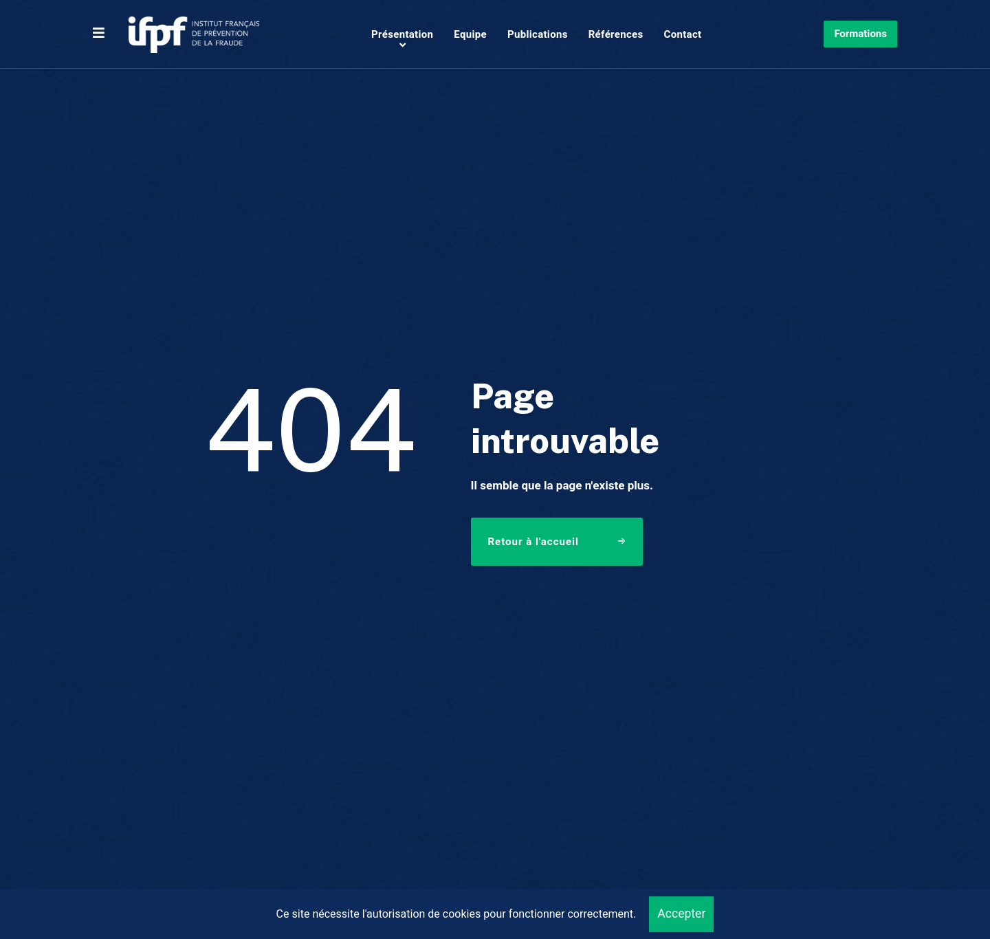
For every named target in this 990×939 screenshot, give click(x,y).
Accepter (681, 914)
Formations (860, 33)
